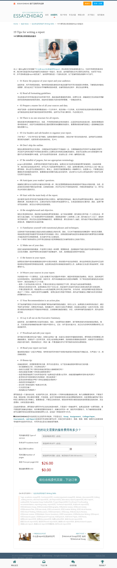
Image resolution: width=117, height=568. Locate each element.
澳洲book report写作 (66, 521)
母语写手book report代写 (48, 521)
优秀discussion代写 (44, 519)
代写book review (80, 507)
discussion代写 (88, 497)
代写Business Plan (27, 509)
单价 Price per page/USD (29, 462)
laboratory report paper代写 (72, 499)
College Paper (89, 416)
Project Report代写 (60, 502)
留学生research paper (83, 521)
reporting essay (41, 504)
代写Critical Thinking (27, 512)
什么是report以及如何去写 (44, 536)
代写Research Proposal (45, 517)
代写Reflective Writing (81, 514)
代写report (94, 514)
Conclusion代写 (47, 497)
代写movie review (27, 514)
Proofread (73, 502)
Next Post (81, 533)
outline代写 (24, 502)
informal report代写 (40, 499)
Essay (66, 416)
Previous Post (39, 533)
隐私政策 (29, 558)
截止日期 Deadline (26, 448)
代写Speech (59, 517)
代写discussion (41, 512)
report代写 (51, 504)
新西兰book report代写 (29, 521)
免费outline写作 (58, 519)
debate (78, 497)
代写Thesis (82, 517)
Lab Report (31, 419)
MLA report (88, 499)
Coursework (19, 419)
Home (16, 24)
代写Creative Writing (68, 509)
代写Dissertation (54, 512)
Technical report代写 (64, 504)
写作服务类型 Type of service (27, 436)
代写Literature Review (78, 512)
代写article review (66, 507)
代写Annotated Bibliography (47, 507)
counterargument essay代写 (64, 497)
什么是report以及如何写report (48, 69)
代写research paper (28, 517)
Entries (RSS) (73, 556)
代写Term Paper (71, 517)
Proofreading (82, 502)
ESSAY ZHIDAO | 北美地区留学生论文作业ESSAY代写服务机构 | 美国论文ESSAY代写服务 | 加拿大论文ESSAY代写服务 (31, 14)
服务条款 (21, 558)
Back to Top (100, 555)
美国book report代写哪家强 (44, 524)
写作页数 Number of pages (27, 456)
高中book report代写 (63, 524)
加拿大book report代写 (73, 519)
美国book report (26, 524)
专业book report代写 (81, 504)
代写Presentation (65, 514)
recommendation (27, 504)
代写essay (65, 512)
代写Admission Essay (28, 507)
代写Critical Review (84, 509)
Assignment (75, 416)
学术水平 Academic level (28, 442)
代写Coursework (53, 509)
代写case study (40, 509)
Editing (97, 497)
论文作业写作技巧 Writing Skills (43, 24)
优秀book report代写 (28, 519)
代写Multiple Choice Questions (46, 514)
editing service (26, 499)
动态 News (25, 24)
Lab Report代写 (55, 499)
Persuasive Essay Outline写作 (41, 502)
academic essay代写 (32, 497)
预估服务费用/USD (26, 469)
